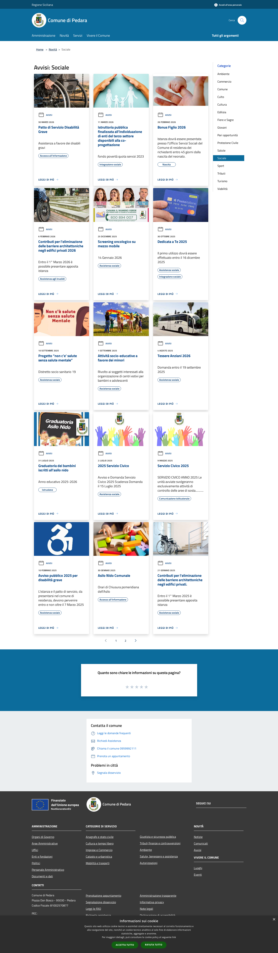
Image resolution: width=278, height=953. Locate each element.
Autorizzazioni (149, 863)
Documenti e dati (42, 876)
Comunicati (201, 843)
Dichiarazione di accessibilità (157, 915)
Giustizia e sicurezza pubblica (158, 836)
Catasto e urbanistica (99, 856)
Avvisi (45, 115)
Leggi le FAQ (93, 908)
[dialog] (139, 934)
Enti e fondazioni (42, 856)
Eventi (198, 874)
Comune (222, 89)
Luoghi (198, 868)
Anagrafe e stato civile (100, 837)
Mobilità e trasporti (98, 863)
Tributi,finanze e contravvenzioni (160, 843)
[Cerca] (242, 20)
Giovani (222, 127)
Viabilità (222, 189)
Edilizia (221, 112)
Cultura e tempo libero (100, 843)
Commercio (224, 81)
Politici (36, 863)
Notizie (198, 837)
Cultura (222, 104)
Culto (220, 97)
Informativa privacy (152, 902)
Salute (221, 150)
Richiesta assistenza (98, 915)
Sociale (221, 158)
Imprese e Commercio (99, 850)
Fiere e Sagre (225, 120)
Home (39, 49)
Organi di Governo (43, 837)
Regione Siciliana (42, 5)
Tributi (221, 173)
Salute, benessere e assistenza (159, 856)
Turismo (222, 181)
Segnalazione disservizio (101, 902)
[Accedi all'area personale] (228, 5)
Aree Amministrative (45, 843)
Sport (220, 166)
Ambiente (223, 74)
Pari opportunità (227, 135)
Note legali (146, 908)
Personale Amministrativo (48, 869)
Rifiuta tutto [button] (153, 944)
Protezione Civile (227, 143)
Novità (53, 49)
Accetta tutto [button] (125, 944)
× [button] (274, 919)
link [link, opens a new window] (174, 937)
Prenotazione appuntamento (103, 895)
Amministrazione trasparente (158, 895)
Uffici (35, 850)
